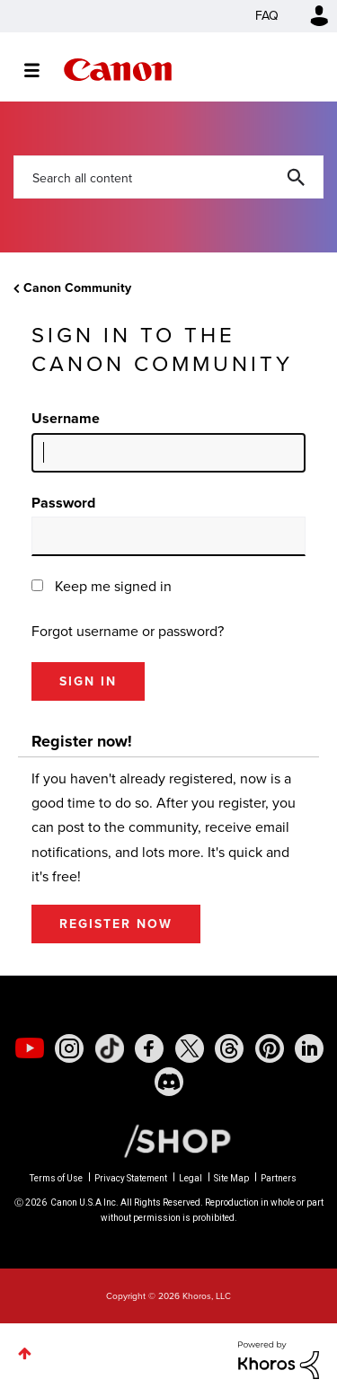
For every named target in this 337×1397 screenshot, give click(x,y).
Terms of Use (56, 1178)
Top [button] (24, 1353)
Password (63, 502)
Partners (279, 1178)
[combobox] (168, 177)
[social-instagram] (69, 1048)
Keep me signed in (113, 586)
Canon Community (118, 69)
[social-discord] (169, 1081)
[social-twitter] (189, 1048)
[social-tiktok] (109, 1048)
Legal (190, 1178)
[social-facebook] (149, 1048)
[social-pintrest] (269, 1048)
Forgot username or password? (127, 631)
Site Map (231, 1178)
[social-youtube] (29, 1048)
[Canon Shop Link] (168, 1140)
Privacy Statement (130, 1178)
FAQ (267, 15)
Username (65, 418)
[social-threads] (229, 1048)
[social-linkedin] (309, 1048)
